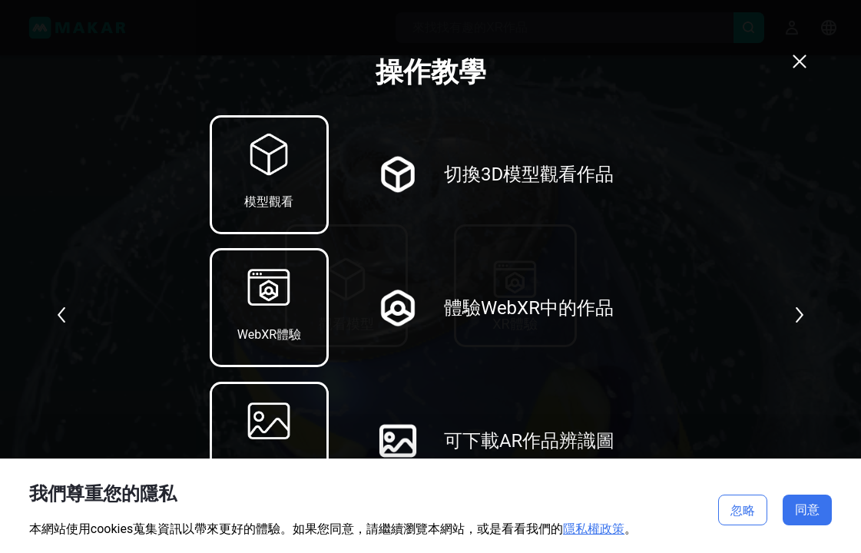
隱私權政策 (593, 529)
